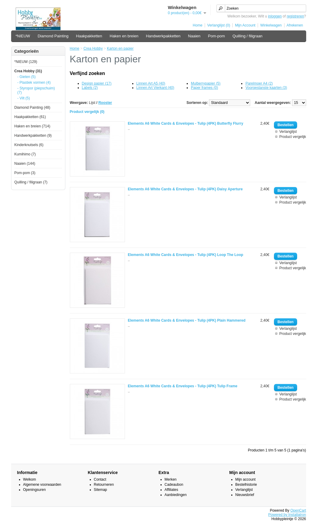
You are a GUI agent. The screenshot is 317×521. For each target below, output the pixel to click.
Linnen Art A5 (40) (150, 83)
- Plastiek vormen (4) (34, 82)
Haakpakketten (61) (30, 117)
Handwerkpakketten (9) (33, 135)
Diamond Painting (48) (32, 107)
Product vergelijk (292, 137)
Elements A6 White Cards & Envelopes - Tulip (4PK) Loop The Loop (185, 255)
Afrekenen (295, 25)
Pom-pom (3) (25, 173)
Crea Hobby (93, 48)
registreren (295, 16)
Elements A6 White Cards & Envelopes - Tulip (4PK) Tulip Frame (183, 386)
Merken (171, 479)
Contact (100, 479)
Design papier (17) (97, 83)
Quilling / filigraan (247, 36)
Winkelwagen (270, 25)
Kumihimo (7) (25, 154)
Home (197, 25)
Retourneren (104, 484)
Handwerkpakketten (163, 36)
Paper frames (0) (204, 88)
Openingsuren (34, 490)
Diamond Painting (53, 36)
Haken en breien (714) (32, 126)
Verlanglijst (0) (218, 25)
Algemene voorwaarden (42, 484)
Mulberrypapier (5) (205, 83)
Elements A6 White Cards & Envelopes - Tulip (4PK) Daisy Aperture (185, 189)
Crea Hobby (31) (28, 71)
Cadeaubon (174, 484)
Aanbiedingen (176, 495)
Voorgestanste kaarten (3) (266, 88)
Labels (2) (90, 88)
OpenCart (298, 510)
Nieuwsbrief (244, 495)
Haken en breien (124, 36)
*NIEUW (23, 36)
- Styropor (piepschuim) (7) (36, 90)
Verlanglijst (288, 131)
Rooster (105, 103)
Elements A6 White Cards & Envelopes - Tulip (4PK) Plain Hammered (187, 320)
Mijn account (245, 479)
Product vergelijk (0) (87, 112)
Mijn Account (245, 25)
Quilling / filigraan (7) (31, 182)
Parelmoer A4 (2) (259, 83)
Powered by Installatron (287, 515)
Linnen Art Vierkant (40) (155, 88)
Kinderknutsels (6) (29, 145)
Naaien (194, 36)
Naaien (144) (24, 163)
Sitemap (100, 490)
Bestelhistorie (246, 484)
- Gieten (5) (26, 77)
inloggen (274, 16)
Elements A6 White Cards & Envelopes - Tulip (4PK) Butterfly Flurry (185, 123)
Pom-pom (216, 36)
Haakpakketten (89, 36)
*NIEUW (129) (25, 62)
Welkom (29, 479)
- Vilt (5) (23, 98)
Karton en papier (120, 48)
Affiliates (171, 490)
